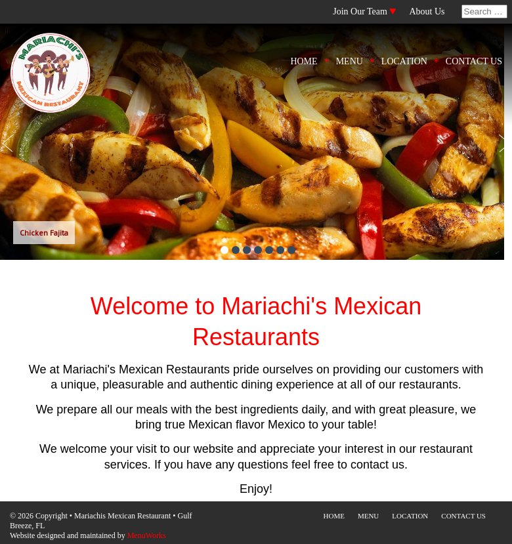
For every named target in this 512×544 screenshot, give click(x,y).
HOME (303, 61)
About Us (426, 11)
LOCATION (404, 61)
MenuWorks (146, 535)
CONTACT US (474, 61)
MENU (349, 61)
